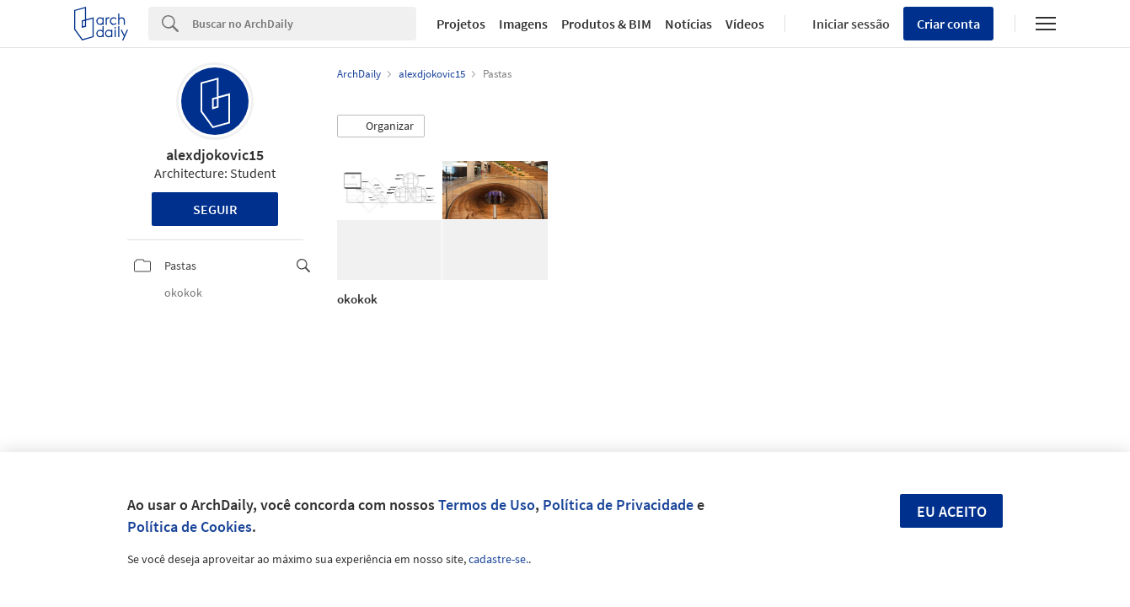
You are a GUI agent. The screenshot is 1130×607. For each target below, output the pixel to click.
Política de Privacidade (618, 504)
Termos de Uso (486, 504)
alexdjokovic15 (215, 154)
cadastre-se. (498, 559)
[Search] (304, 23)
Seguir (215, 209)
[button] (381, 126)
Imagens (523, 23)
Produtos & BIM (606, 23)
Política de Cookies (189, 526)
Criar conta (948, 23)
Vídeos (745, 23)
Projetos (460, 23)
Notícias (688, 23)
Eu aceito (952, 511)
